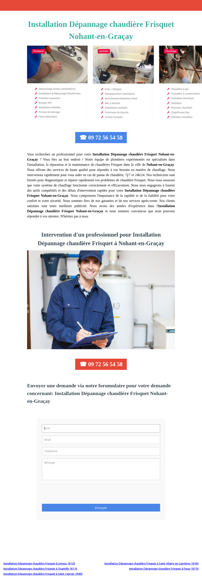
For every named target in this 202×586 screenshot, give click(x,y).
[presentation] (74, 493)
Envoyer (101, 507)
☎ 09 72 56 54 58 (101, 137)
